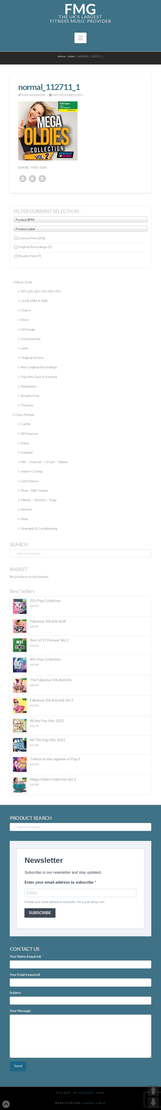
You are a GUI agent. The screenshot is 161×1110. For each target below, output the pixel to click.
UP (153, 1090)
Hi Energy (26, 329)
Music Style (22, 282)
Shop (101, 1092)
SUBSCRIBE (40, 913)
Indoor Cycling (30, 471)
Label (71, 56)
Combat (25, 452)
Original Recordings (35, 247)
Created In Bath (94, 1102)
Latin (23, 348)
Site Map (63, 1092)
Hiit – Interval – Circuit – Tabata (43, 462)
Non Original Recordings (37, 367)
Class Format (23, 415)
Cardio (24, 424)
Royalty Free (29, 256)
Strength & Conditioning (37, 528)
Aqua (23, 443)
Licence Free (31, 238)
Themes (25, 405)
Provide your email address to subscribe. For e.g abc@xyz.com (64, 902)
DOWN (153, 1102)
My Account (83, 1092)
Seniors (25, 509)
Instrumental (29, 339)
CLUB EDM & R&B (32, 301)
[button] (80, 38)
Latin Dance (28, 481)
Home (61, 56)
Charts (24, 310)
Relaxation (27, 386)
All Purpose (28, 433)
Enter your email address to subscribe (59, 882)
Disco (23, 320)
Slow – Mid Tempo (33, 490)
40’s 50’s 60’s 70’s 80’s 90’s (39, 291)
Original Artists (30, 358)
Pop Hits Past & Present (37, 377)
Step (23, 519)
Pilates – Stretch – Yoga (37, 500)
